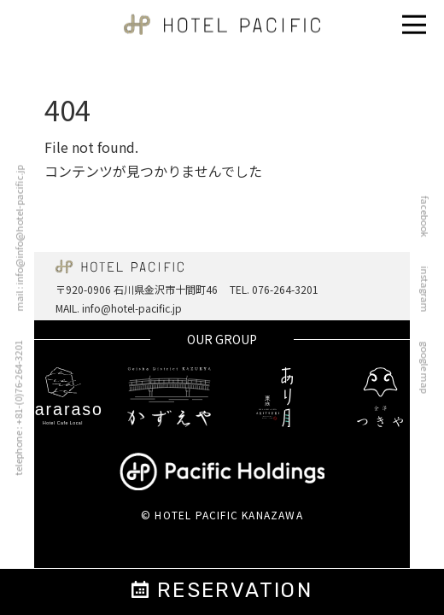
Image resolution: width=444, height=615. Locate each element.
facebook (430, 216)
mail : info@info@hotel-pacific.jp (13, 239)
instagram (430, 289)
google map (430, 368)
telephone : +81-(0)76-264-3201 (13, 408)
